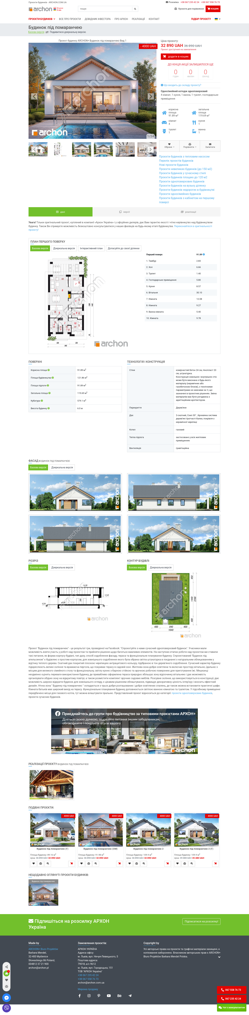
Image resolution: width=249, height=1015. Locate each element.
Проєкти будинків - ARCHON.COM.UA (48, 2)
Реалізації (138, 19)
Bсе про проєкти (70, 19)
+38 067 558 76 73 (210, 2)
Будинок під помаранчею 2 (148, 848)
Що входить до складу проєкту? (181, 85)
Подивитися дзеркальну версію (68, 32)
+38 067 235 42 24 (190, 2)
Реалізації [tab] (188, 212)
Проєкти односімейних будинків (180, 194)
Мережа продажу (88, 989)
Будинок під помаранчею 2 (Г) (196, 848)
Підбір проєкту (201, 19)
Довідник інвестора (98, 19)
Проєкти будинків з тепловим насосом (184, 156)
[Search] (108, 9)
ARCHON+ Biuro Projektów (43, 949)
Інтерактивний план (91, 248)
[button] (6, 967)
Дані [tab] (60, 212)
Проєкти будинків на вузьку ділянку (182, 185)
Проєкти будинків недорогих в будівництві (186, 189)
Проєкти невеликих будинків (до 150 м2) (185, 169)
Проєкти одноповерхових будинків (181, 181)
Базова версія (36, 32)
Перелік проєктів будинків (176, 160)
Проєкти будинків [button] (42, 19)
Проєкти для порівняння (189, 8)
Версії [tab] (124, 212)
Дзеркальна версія (64, 248)
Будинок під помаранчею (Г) (52, 848)
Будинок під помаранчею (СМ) (100, 848)
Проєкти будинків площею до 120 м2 (183, 177)
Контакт (154, 19)
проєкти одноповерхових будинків (192, 693)
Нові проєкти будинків (173, 164)
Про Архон (121, 19)
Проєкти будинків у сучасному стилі (182, 173)
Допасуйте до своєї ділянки (123, 248)
